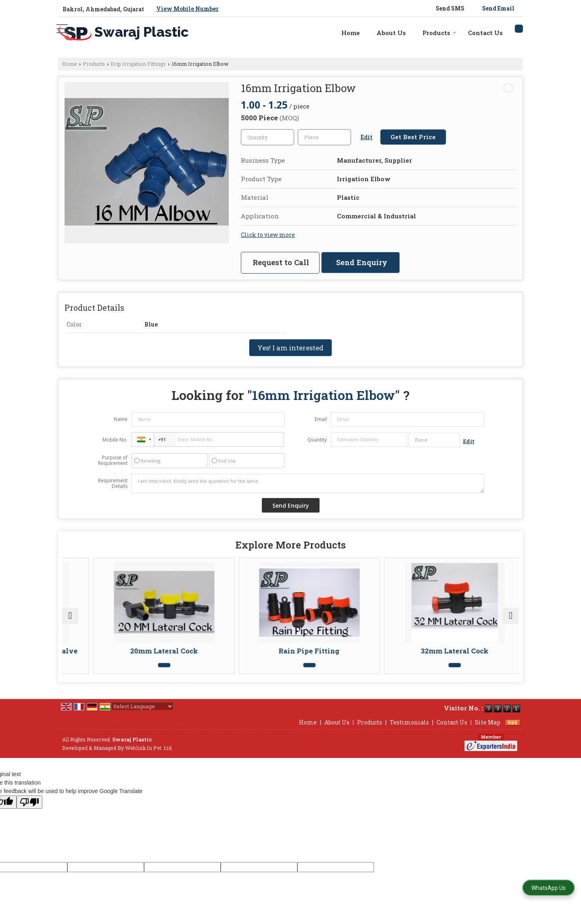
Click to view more (268, 235)
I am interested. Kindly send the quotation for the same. (308, 483)
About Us (391, 33)
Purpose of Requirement (112, 460)
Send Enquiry (361, 262)
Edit (366, 137)
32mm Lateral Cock (461, 650)
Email (321, 419)
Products (439, 33)
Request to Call (281, 262)
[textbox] (324, 137)
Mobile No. (114, 439)
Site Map (487, 730)
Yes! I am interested (290, 347)
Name (120, 419)
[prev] (70, 620)
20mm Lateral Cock (231, 650)
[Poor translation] (29, 810)
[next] (511, 620)
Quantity (317, 439)
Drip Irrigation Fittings (138, 64)
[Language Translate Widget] (142, 714)
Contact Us (485, 33)
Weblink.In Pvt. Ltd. (149, 756)
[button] (187, 9)
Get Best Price (413, 137)
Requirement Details (112, 483)
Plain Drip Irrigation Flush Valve (115, 655)
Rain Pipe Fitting (346, 650)
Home (350, 33)
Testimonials (409, 730)
